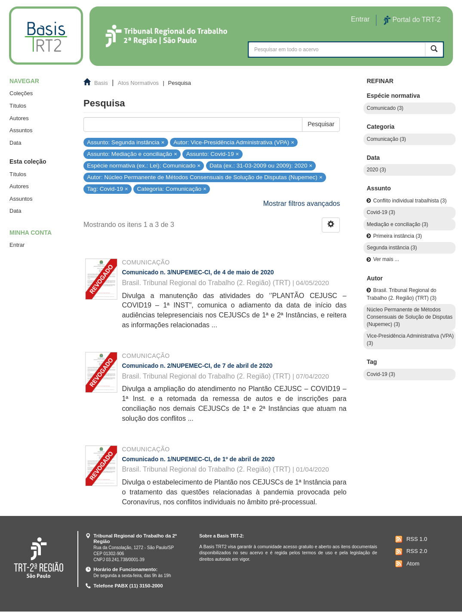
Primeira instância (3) (397, 236)
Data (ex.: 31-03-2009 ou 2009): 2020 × (260, 165)
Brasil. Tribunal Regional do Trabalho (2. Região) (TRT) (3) (401, 294)
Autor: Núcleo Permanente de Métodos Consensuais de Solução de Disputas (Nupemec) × (204, 177)
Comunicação (145, 262)
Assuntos (20, 130)
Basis (101, 83)
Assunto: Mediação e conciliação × (132, 154)
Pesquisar (321, 124)
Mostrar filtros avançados (301, 203)
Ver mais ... (386, 259)
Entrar (17, 245)
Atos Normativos (138, 83)
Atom (406, 564)
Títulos (17, 105)
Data (15, 143)
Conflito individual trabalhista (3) (410, 201)
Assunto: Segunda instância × (125, 142)
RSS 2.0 (410, 552)
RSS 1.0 (410, 539)
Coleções (21, 93)
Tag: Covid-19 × (107, 189)
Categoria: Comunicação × (171, 189)
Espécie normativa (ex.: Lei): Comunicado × (143, 165)
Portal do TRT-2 (412, 20)
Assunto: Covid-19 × (212, 154)
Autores (19, 118)
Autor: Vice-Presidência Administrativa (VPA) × (233, 142)
